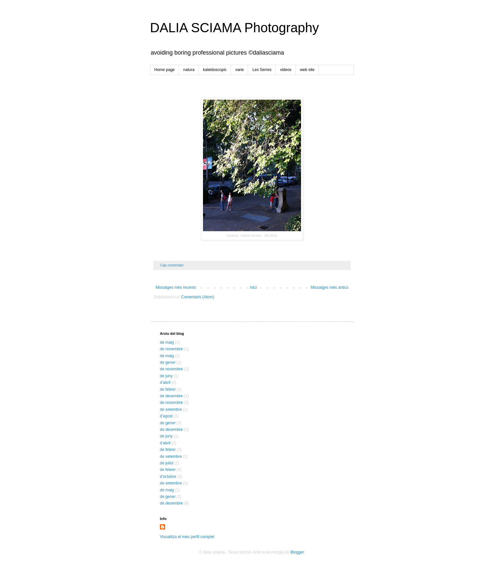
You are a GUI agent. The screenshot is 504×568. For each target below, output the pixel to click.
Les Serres (261, 69)
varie (239, 69)
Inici (253, 287)
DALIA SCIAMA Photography (234, 27)
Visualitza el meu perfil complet (187, 536)
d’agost (166, 416)
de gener (167, 362)
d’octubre (168, 476)
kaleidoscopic (215, 69)
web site (307, 69)
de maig (167, 342)
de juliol (166, 463)
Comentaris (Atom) (197, 297)
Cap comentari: (172, 265)
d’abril (165, 382)
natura (188, 69)
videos (285, 69)
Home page (164, 69)
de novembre (171, 349)
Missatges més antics (329, 287)
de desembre (171, 396)
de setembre (171, 409)
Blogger (297, 552)
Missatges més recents (176, 287)
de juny (166, 376)
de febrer (168, 389)
